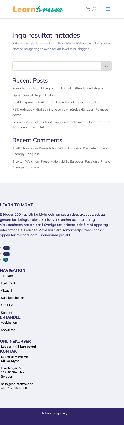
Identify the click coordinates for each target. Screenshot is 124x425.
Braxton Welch (23, 161)
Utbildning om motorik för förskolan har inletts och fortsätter (56, 102)
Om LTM (7, 305)
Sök (106, 66)
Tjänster (7, 276)
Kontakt (6, 313)
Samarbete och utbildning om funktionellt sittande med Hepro (57, 88)
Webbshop (9, 322)
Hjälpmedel (9, 283)
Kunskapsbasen (12, 298)
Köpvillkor (8, 330)
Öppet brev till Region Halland (34, 95)
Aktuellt (6, 290)
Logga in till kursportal (18, 346)
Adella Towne (22, 148)
